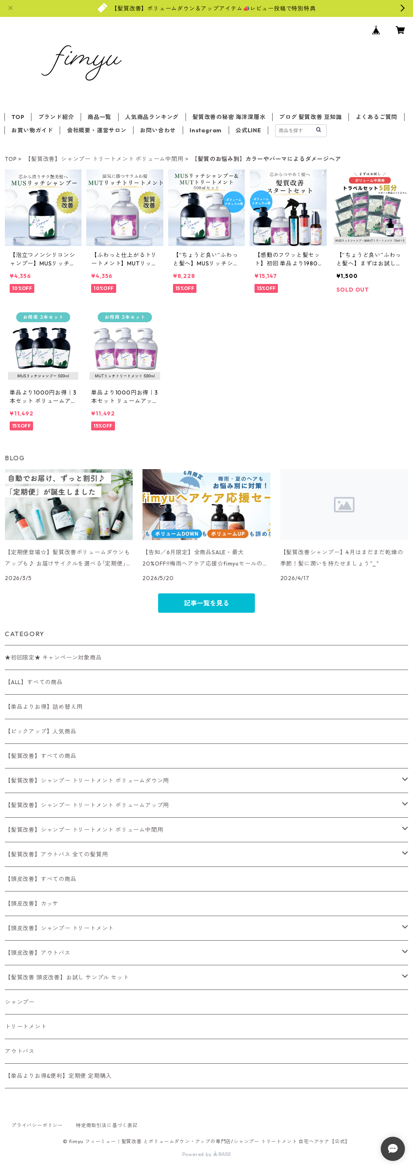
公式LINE (248, 130)
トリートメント (26, 1026)
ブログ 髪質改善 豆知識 (310, 117)
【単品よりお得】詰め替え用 (43, 706)
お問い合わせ (158, 130)
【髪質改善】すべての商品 (41, 756)
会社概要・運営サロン (97, 130)
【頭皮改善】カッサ (31, 903)
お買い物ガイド (32, 130)
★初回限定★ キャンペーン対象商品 (53, 657)
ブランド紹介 (56, 117)
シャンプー (20, 1002)
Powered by (206, 1154)
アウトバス (20, 1051)
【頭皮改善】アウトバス (38, 952)
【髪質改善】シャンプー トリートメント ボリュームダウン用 (87, 780)
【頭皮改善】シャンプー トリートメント (59, 928)
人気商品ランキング (152, 117)
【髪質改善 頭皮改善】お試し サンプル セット (67, 977)
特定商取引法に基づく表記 (107, 1125)
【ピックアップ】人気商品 (41, 731)
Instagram (206, 130)
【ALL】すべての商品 (34, 682)
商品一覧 (99, 117)
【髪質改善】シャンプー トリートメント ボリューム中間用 (104, 159)
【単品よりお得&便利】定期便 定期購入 (58, 1075)
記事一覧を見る (206, 603)
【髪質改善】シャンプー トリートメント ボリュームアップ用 (87, 805)
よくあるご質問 (377, 117)
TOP (17, 117)
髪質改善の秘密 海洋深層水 (228, 117)
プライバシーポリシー (37, 1125)
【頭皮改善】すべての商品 (41, 879)
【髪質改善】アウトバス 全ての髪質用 (56, 854)
